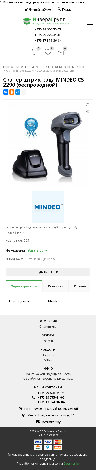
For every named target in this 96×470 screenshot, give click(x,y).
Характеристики (24, 286)
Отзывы (80, 286)
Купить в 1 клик (48, 272)
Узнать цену (37, 250)
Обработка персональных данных (48, 378)
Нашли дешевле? (43, 259)
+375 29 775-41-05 (51, 397)
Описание (55, 286)
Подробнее (15, 233)
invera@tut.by (51, 422)
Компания (48, 321)
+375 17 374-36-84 (51, 402)
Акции (48, 360)
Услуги (48, 335)
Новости (48, 350)
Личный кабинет (39, 9)
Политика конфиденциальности (48, 374)
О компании (48, 326)
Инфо (48, 368)
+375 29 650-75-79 (51, 393)
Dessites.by (72, 463)
